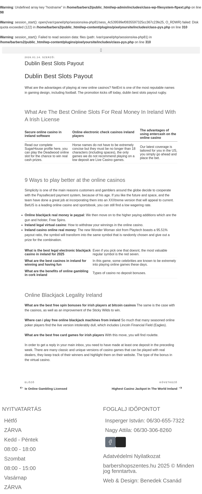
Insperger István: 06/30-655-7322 (144, 420)
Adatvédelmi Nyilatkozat (131, 456)
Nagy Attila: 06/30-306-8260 (138, 430)
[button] (101, 50)
